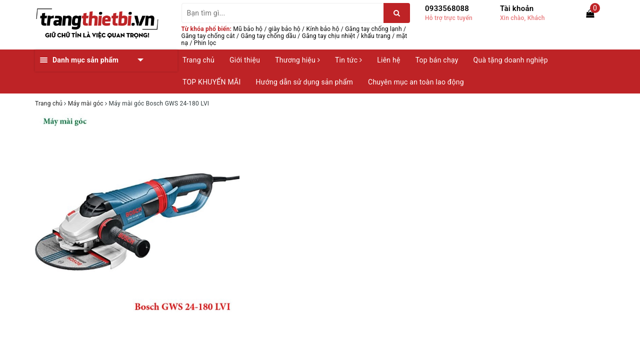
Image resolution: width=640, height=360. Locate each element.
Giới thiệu (245, 60)
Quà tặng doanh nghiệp (511, 60)
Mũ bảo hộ (247, 29)
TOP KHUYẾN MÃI (211, 82)
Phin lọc (205, 43)
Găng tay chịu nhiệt (329, 36)
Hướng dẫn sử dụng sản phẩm (304, 82)
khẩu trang (375, 36)
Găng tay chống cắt (208, 36)
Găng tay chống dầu (268, 36)
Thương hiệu (297, 60)
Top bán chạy (437, 60)
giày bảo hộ (284, 29)
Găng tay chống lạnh (373, 29)
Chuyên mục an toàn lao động (416, 82)
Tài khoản (517, 8)
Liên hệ (388, 60)
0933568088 (447, 8)
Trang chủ (198, 60)
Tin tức (348, 60)
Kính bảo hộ (323, 29)
